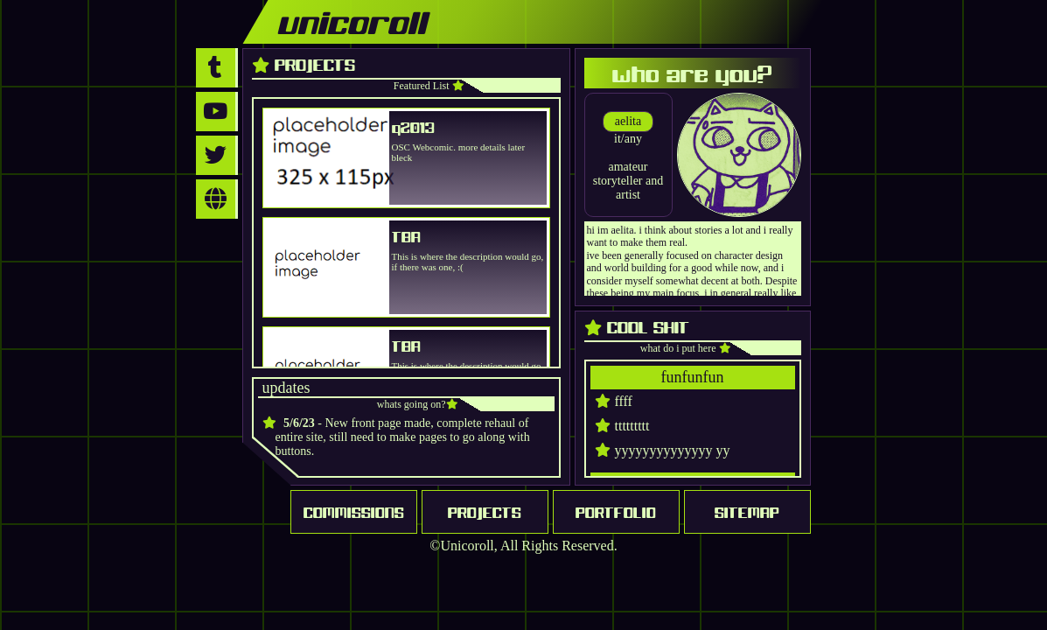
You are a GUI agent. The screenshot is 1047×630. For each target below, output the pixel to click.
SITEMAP (747, 512)
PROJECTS (484, 512)
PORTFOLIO (616, 512)
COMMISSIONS (354, 512)
